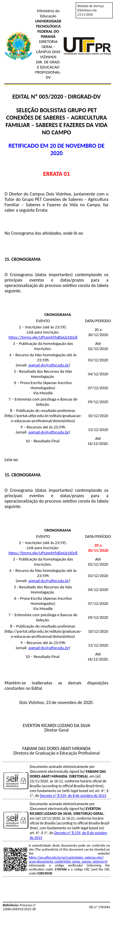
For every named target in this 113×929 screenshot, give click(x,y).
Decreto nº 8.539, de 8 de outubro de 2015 (73, 795)
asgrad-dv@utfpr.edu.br (48, 365)
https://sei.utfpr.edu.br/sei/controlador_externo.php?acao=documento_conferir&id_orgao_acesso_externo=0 (68, 859)
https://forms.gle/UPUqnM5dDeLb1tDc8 (43, 337)
